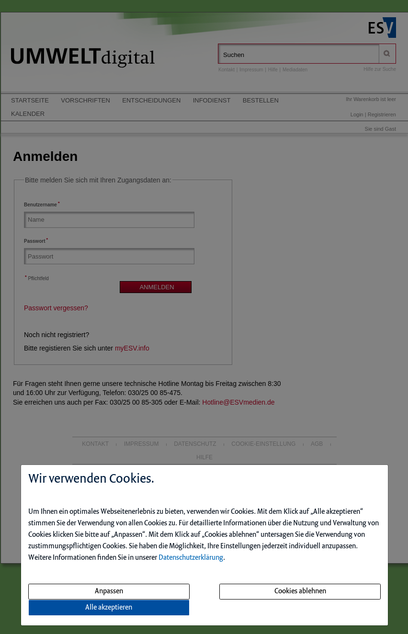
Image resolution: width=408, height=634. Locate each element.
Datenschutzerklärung (191, 558)
